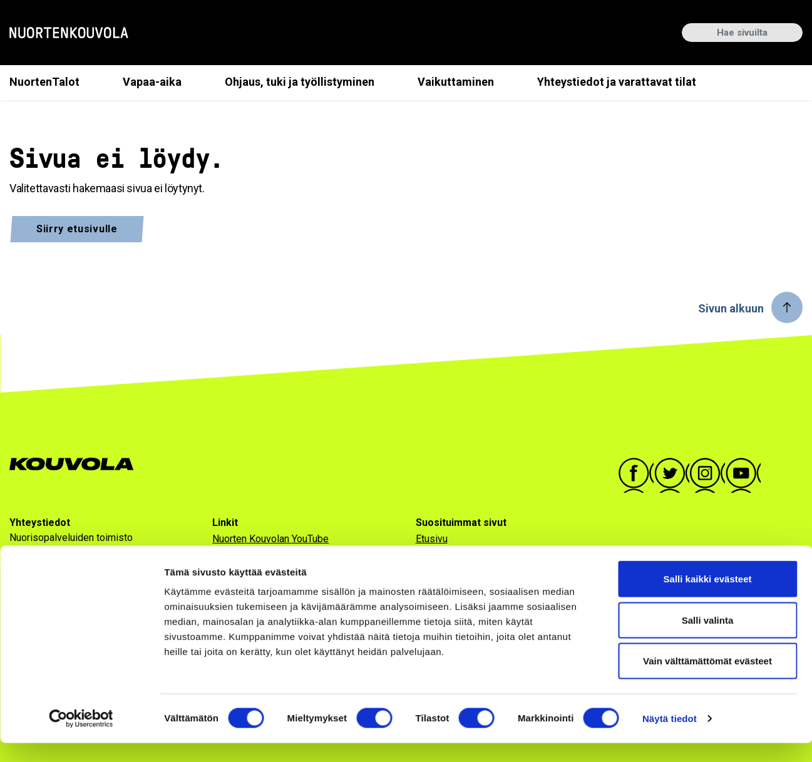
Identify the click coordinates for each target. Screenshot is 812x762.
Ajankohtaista (445, 556)
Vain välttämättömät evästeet (707, 679)
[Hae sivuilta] (742, 32)
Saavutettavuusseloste (262, 556)
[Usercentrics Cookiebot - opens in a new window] (81, 737)
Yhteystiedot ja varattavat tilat (616, 81)
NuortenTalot (44, 81)
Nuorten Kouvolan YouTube (270, 539)
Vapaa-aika (152, 81)
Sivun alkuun (731, 308)
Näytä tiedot (669, 737)
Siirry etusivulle (77, 229)
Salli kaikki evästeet (708, 597)
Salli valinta (708, 639)
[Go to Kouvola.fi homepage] (76, 464)
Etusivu (432, 539)
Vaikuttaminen (456, 81)
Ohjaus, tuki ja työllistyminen (299, 81)
